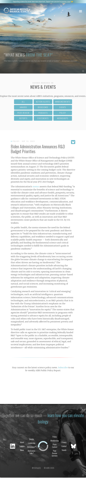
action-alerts (43, 102)
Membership (54, 440)
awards (23, 107)
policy (62, 113)
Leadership (31, 443)
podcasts (43, 113)
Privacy (63, 442)
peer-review (23, 113)
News (22, 450)
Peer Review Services (55, 454)
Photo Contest (54, 446)
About (22, 442)
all (23, 102)
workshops (62, 118)
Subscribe (63, 368)
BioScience (31, 447)
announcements (62, 102)
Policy (54, 436)
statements (43, 118)
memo (36, 187)
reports (23, 118)
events (62, 107)
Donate (31, 439)
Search (64, 450)
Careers (22, 446)
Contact (63, 446)
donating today (65, 1)
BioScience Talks (31, 452)
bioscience (43, 107)
